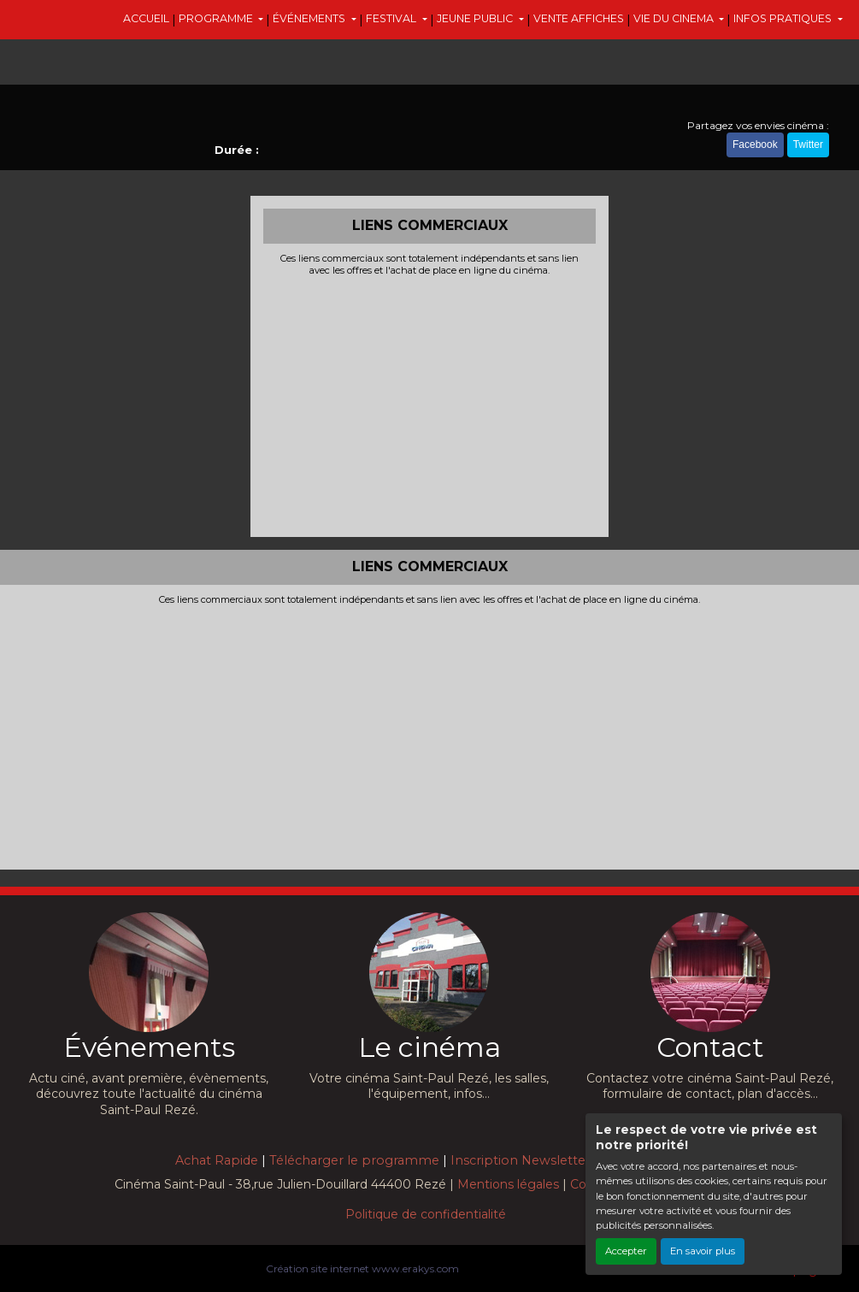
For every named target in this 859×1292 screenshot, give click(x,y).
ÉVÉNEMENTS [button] (310, 18)
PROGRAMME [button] (217, 18)
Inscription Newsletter (520, 1160)
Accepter (626, 1251)
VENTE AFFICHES (578, 18)
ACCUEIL (146, 18)
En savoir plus (702, 1251)
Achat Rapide (216, 1160)
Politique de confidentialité (425, 1214)
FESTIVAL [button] (392, 18)
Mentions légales (508, 1184)
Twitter (808, 144)
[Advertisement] (429, 404)
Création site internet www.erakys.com (362, 1268)
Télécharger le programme (354, 1160)
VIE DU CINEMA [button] (674, 18)
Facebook (755, 144)
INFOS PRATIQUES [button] (783, 18)
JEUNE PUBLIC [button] (476, 18)
